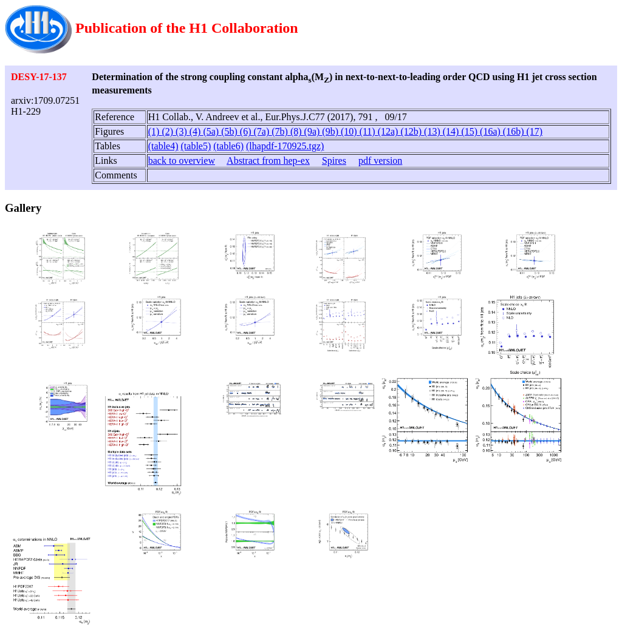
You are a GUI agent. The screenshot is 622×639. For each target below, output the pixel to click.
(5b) (230, 131)
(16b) (515, 131)
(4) (196, 131)
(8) (297, 131)
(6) (247, 131)
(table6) (228, 146)
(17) (535, 131)
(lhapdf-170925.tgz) (285, 146)
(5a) (212, 131)
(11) (369, 131)
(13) (433, 131)
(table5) (196, 146)
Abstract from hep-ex (268, 160)
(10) (350, 131)
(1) (155, 131)
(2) (169, 131)
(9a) (313, 131)
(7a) (262, 131)
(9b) (331, 131)
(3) (183, 131)
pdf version (380, 160)
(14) (452, 131)
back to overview (181, 160)
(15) (470, 131)
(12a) (389, 131)
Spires (334, 160)
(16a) (491, 131)
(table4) (163, 146)
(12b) (412, 131)
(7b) (281, 131)
